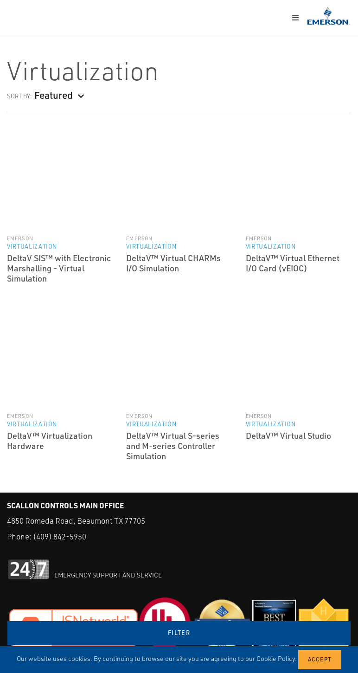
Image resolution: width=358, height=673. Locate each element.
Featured (53, 95)
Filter (179, 632)
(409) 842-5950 (59, 536)
